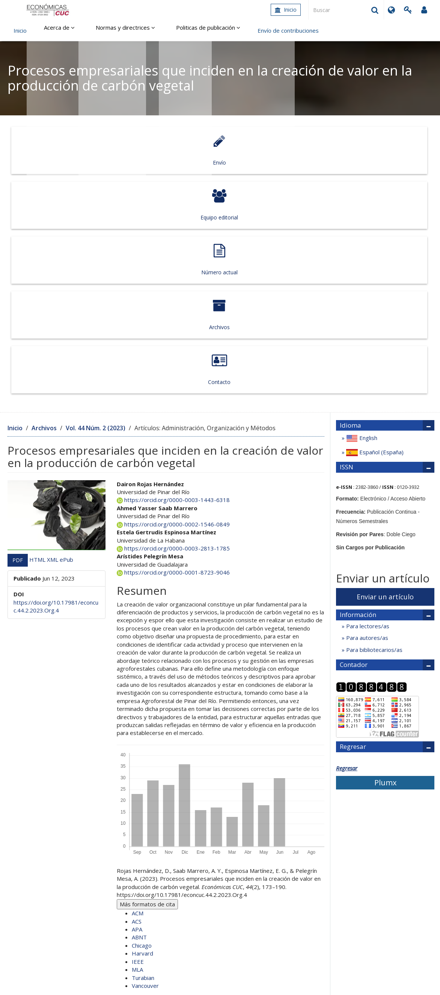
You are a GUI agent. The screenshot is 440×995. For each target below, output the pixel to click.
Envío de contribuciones (265, 30)
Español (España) (374, 225)
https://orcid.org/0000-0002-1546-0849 (173, 297)
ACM (137, 686)
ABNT (139, 710)
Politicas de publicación (189, 30)
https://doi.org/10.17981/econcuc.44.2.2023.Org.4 (56, 379)
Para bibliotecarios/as (373, 422)
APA (137, 702)
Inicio (286, 9)
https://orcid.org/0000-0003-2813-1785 (173, 321)
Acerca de (55, 30)
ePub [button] (66, 332)
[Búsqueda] (346, 10)
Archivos (303, 150)
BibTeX (144, 787)
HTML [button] (38, 332)
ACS (137, 694)
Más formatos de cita (147, 677)
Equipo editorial (134, 150)
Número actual (218, 150)
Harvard (142, 726)
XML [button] (53, 332)
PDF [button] (17, 333)
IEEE (138, 734)
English (361, 212)
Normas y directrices (114, 30)
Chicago (142, 718)
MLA (137, 743)
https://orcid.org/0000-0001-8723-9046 (173, 345)
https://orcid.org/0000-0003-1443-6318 (173, 273)
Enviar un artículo (385, 369)
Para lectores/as (367, 399)
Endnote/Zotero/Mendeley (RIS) (177, 778)
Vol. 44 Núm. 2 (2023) (95, 201)
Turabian (143, 751)
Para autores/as (366, 411)
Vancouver (145, 758)
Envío (49, 150)
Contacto (388, 150)
